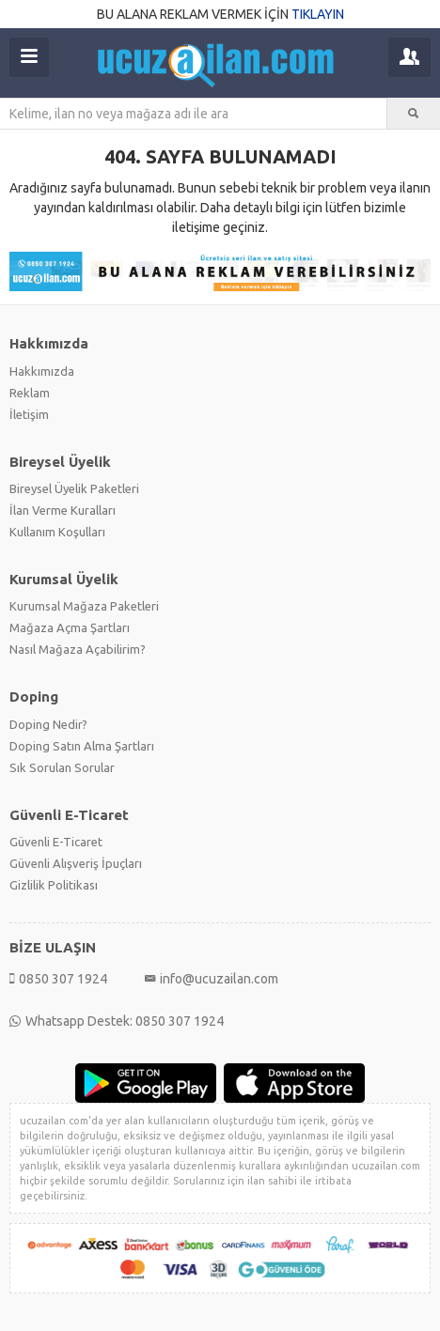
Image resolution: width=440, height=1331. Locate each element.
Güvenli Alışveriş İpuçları (75, 863)
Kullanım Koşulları (57, 531)
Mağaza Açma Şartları (69, 627)
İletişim (29, 414)
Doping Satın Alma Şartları (81, 745)
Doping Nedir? (48, 724)
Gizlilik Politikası (53, 884)
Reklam (29, 392)
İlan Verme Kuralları (62, 510)
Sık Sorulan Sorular (62, 767)
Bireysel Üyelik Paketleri (74, 488)
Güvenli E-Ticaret (55, 841)
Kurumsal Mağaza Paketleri (84, 605)
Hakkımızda (41, 371)
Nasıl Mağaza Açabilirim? (77, 649)
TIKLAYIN (317, 14)
